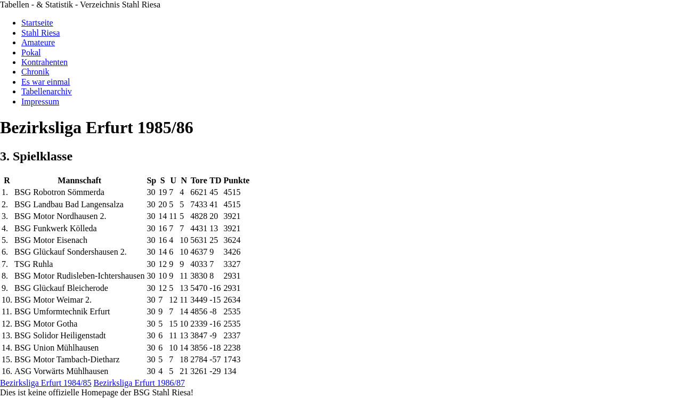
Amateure (38, 42)
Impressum (40, 101)
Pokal (30, 52)
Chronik (35, 71)
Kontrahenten (44, 62)
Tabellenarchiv (46, 91)
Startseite (37, 22)
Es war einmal (45, 81)
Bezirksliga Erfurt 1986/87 (139, 382)
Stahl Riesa (40, 32)
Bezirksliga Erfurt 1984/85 (46, 382)
